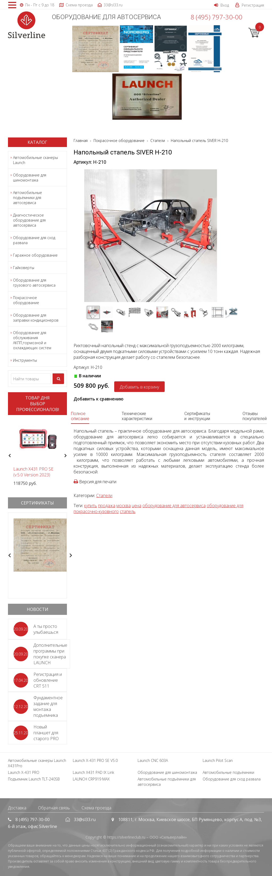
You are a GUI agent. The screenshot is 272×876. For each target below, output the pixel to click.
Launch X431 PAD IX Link (93, 772)
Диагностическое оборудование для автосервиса (29, 220)
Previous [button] (9, 456)
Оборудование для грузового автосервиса (34, 283)
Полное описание (80, 416)
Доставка (17, 808)
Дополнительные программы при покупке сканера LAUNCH (50, 654)
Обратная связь (54, 808)
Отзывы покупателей (255, 416)
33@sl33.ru (85, 819)
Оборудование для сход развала (34, 240)
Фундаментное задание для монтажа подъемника (48, 706)
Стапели (104, 495)
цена (136, 505)
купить (90, 505)
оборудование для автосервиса (174, 505)
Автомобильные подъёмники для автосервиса (27, 197)
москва (123, 505)
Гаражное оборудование (35, 255)
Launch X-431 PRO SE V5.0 (95, 760)
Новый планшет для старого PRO (46, 732)
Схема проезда (96, 808)
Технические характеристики (137, 416)
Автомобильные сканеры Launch (35, 160)
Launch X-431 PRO (23, 772)
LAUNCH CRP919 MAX (91, 779)
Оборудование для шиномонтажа (29, 177)
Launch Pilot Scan (218, 760)
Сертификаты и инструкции (197, 416)
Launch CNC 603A (153, 760)
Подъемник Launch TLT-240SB (34, 779)
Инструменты (25, 360)
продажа (106, 505)
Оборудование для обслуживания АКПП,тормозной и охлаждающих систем (32, 340)
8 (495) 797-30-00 (216, 16)
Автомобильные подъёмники (228, 772)
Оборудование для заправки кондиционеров (35, 318)
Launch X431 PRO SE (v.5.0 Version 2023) (33, 472)
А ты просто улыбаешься (45, 629)
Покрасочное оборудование (26, 300)
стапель (127, 511)
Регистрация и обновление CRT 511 (47, 680)
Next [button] (67, 456)
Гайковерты (23, 267)
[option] (37, 452)
